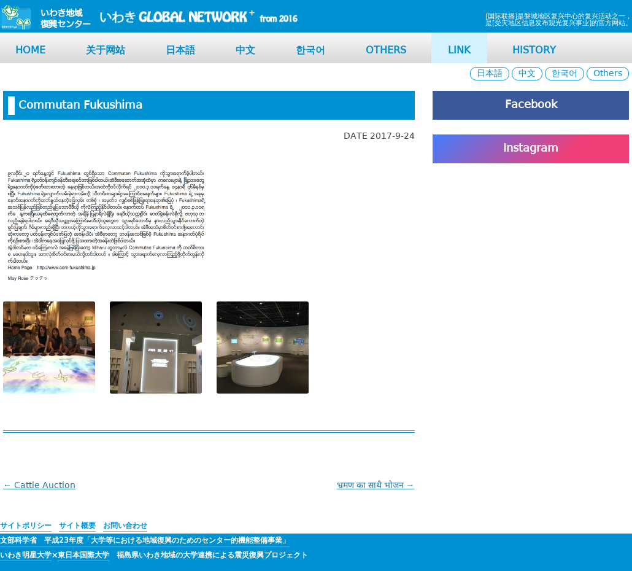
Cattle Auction (39, 486)
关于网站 (105, 51)
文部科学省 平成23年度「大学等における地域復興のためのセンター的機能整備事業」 (145, 540)
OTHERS (386, 51)
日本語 (180, 51)
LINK (459, 51)
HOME (30, 51)
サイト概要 (77, 526)
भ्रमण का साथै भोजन (376, 486)
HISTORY (534, 51)
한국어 (310, 51)
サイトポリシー (26, 526)
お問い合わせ (125, 526)
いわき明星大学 (26, 555)
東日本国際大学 (83, 555)
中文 (245, 51)
